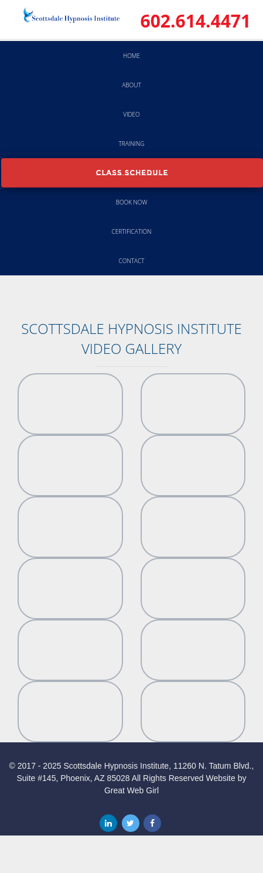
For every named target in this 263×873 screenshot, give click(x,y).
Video (131, 114)
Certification (132, 231)
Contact (132, 261)
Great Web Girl (131, 790)
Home (131, 56)
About (131, 85)
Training (132, 143)
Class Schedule (132, 172)
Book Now (132, 202)
